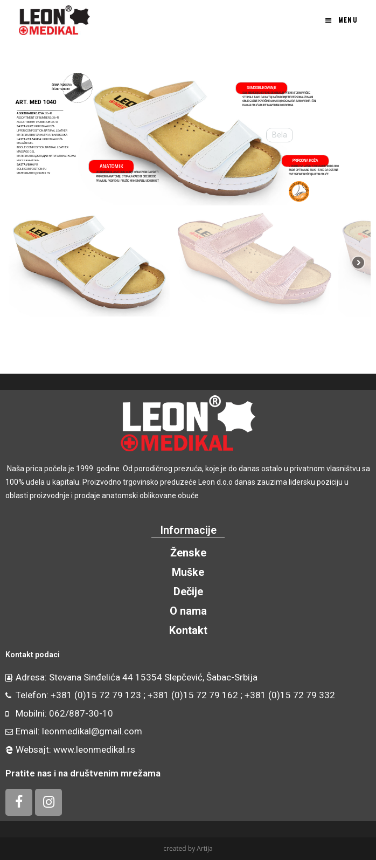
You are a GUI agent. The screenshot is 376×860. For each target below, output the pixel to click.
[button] (19, 139)
